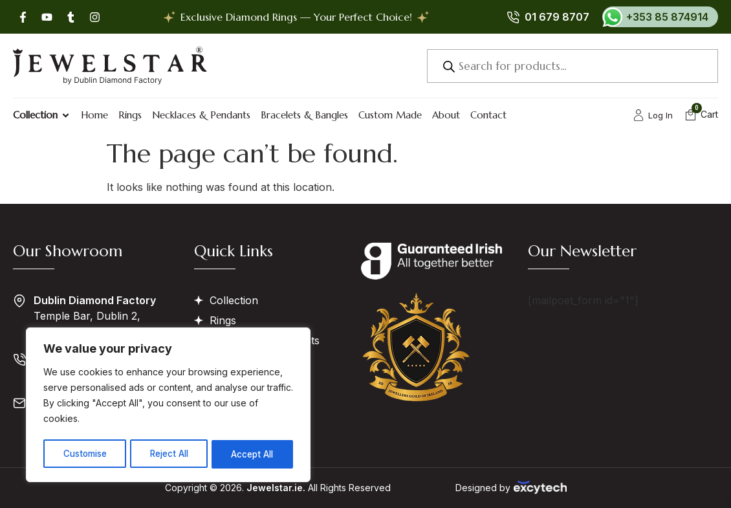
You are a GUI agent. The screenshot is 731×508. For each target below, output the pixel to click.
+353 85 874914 (667, 16)
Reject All (170, 453)
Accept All (253, 453)
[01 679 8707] (513, 16)
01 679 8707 (557, 16)
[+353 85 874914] (612, 16)
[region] (168, 406)
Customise (85, 453)
